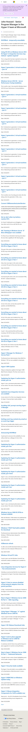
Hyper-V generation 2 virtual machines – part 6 (13, 123)
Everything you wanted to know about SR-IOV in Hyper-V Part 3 (13, 313)
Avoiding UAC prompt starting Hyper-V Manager (13, 406)
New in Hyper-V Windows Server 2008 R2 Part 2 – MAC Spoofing (13, 599)
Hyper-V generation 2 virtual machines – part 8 (13, 109)
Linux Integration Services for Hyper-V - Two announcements (13, 568)
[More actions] (25, 17)
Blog (20, 721)
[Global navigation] (1, 2)
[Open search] (22, 2)
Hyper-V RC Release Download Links (13, 625)
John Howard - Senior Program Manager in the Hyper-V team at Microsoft (11, 17)
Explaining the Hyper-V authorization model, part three (13, 472)
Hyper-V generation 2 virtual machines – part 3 (13, 163)
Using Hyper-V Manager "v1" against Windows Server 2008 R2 (13, 612)
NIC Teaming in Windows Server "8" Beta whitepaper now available (13, 231)
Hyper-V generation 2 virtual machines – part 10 (13, 68)
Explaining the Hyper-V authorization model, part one (13, 500)
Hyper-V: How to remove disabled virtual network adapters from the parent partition (12, 584)
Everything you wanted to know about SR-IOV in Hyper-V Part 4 (13, 299)
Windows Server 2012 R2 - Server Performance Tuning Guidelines (12, 82)
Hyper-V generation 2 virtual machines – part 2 (13, 177)
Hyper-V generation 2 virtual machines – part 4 (13, 150)
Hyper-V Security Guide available (12, 666)
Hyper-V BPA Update (8, 366)
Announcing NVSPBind (8, 433)
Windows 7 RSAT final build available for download (13, 529)
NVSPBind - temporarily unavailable (13, 40)
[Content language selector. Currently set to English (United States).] (9, 715)
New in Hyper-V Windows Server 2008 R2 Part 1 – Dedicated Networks (13, 653)
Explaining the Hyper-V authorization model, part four (13, 459)
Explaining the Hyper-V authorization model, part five (13, 445)
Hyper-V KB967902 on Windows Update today (11, 678)
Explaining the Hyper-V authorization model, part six (13, 379)
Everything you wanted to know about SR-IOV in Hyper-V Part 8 (13, 245)
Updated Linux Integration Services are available (12, 393)
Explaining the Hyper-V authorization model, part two (13, 486)
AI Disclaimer (5, 721)
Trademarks (5, 727)
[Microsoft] (14, 2)
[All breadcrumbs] (2, 17)
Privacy (10, 723)
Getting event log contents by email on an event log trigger (14, 420)
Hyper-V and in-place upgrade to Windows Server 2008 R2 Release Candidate (11, 639)
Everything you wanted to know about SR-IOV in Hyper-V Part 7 (13, 259)
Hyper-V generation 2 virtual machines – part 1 (13, 191)
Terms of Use (19, 725)
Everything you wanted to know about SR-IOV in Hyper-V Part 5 (13, 286)
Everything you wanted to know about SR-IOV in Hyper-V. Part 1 (13, 340)
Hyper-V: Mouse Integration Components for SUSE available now (13, 692)
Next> (2, 704)
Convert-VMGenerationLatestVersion (13, 203)
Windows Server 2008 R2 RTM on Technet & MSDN (12, 513)
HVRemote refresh (7, 543)
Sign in (25, 1)
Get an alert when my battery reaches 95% (10, 218)
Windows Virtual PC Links (9, 555)
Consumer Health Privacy (8, 725)
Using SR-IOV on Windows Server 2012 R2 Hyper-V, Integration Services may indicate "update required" (14, 54)
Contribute (5, 723)
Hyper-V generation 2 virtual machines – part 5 (13, 136)
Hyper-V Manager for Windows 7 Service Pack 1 (12, 354)
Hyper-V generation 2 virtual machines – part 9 (13, 95)
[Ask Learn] (23, 17)
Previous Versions (13, 721)
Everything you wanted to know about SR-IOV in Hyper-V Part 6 (13, 272)
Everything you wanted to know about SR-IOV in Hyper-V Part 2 (13, 327)
